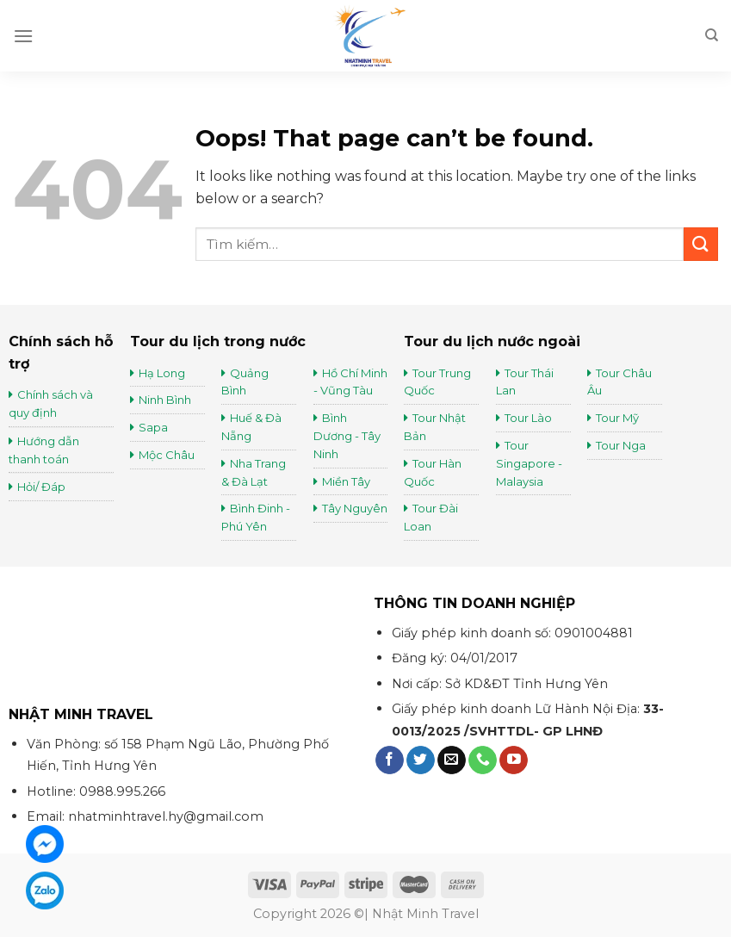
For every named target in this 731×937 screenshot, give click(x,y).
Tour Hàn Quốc (433, 472)
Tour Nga (621, 445)
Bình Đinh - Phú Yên (255, 517)
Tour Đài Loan (431, 517)
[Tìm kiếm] (711, 35)
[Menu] (23, 36)
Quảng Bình (245, 382)
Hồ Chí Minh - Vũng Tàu (350, 382)
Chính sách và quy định (51, 403)
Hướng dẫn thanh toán (44, 450)
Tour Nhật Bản (435, 427)
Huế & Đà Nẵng (251, 427)
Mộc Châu (167, 455)
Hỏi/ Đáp (41, 486)
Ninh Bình (165, 399)
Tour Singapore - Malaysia (529, 463)
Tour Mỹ (618, 418)
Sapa (153, 427)
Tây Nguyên (354, 508)
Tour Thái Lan (525, 382)
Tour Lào (528, 418)
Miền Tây (346, 481)
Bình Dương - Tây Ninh (347, 436)
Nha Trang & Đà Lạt (253, 472)
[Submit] (701, 244)
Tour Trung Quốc (437, 382)
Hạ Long (162, 373)
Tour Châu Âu (619, 382)
